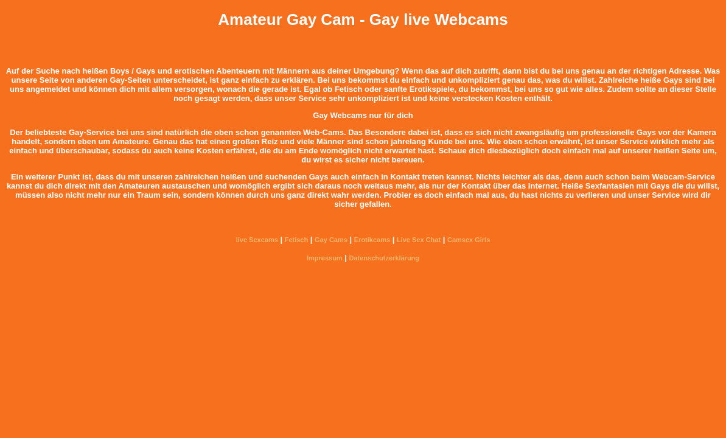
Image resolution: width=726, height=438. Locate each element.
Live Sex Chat (419, 239)
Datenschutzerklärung (384, 258)
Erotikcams (372, 239)
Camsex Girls (468, 239)
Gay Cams (331, 239)
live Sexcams (257, 239)
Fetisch (297, 239)
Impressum (325, 258)
